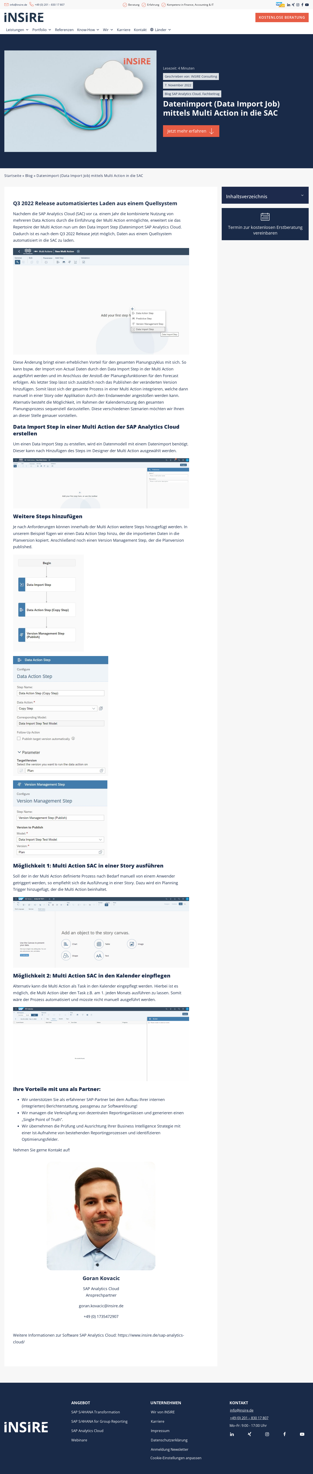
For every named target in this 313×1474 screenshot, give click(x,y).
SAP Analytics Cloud (57, 213)
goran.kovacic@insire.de (101, 1305)
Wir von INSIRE (163, 1412)
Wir (108, 29)
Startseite (12, 175)
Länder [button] (163, 29)
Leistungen (17, 29)
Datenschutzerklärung (169, 1440)
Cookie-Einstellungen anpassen (175, 1458)
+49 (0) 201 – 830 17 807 (50, 5)
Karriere (123, 29)
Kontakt (140, 29)
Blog (29, 175)
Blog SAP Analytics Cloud (183, 94)
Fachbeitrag (211, 94)
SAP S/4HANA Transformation (95, 1412)
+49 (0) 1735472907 (101, 1316)
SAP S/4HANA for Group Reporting (99, 1421)
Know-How (88, 29)
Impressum (160, 1430)
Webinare (79, 1440)
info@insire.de (18, 5)
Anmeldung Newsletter (169, 1449)
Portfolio (42, 29)
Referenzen (64, 29)
